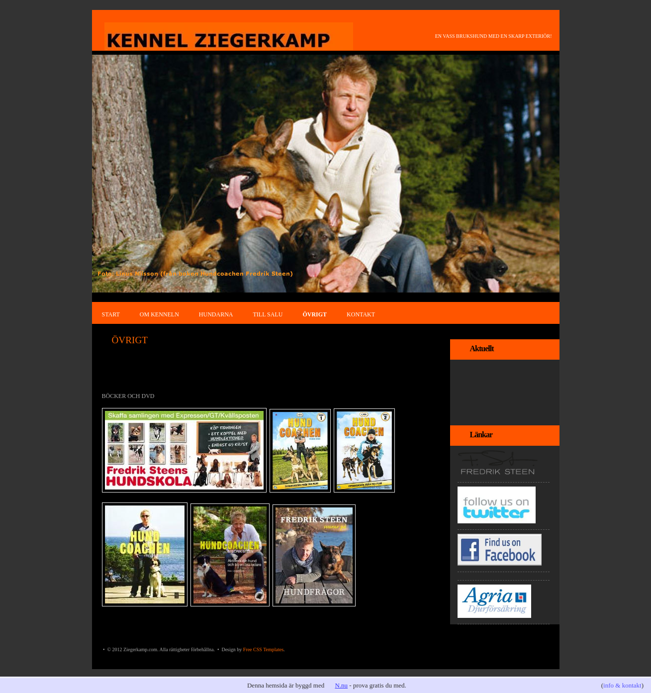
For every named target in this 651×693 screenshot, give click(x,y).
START (111, 314)
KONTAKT (361, 314)
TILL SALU (268, 314)
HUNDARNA (216, 314)
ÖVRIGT (314, 314)
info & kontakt (622, 685)
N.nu (341, 685)
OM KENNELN (159, 314)
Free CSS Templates (263, 649)
